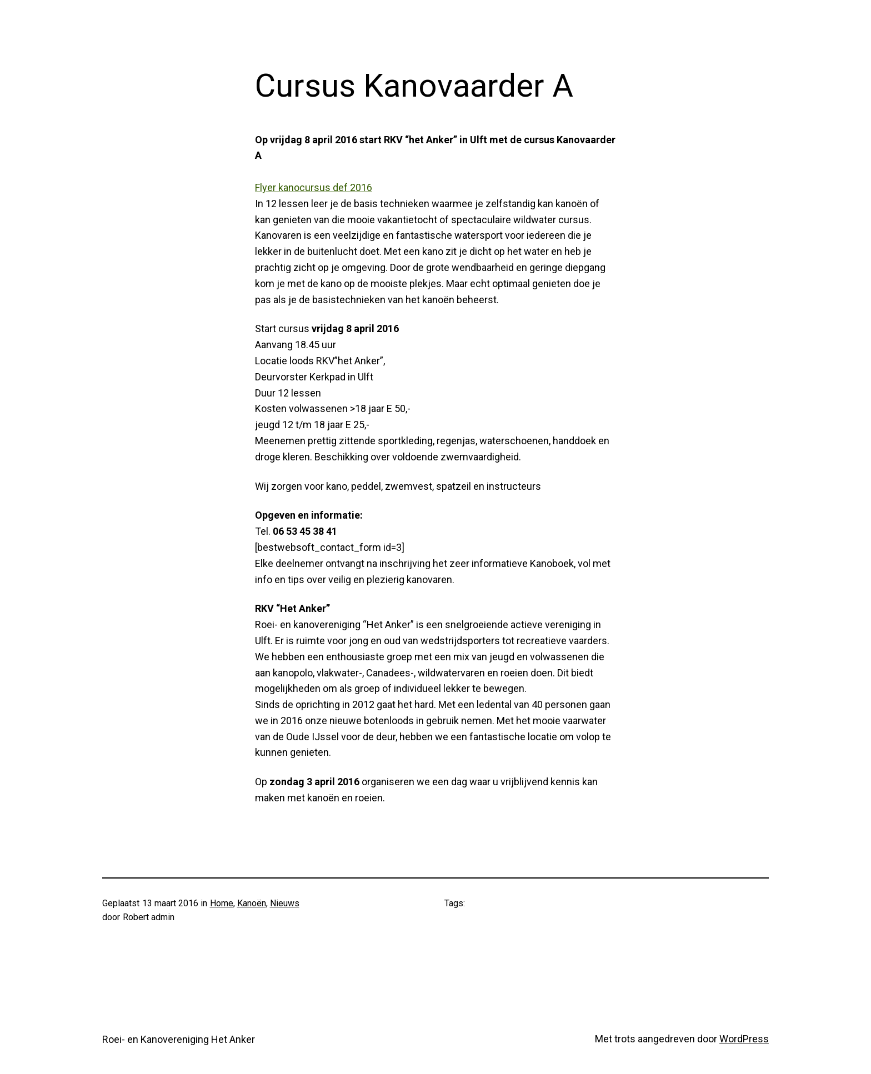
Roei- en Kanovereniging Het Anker (178, 1039)
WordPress (744, 1039)
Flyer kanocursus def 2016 (313, 187)
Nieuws (284, 903)
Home (221, 903)
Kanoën (251, 903)
